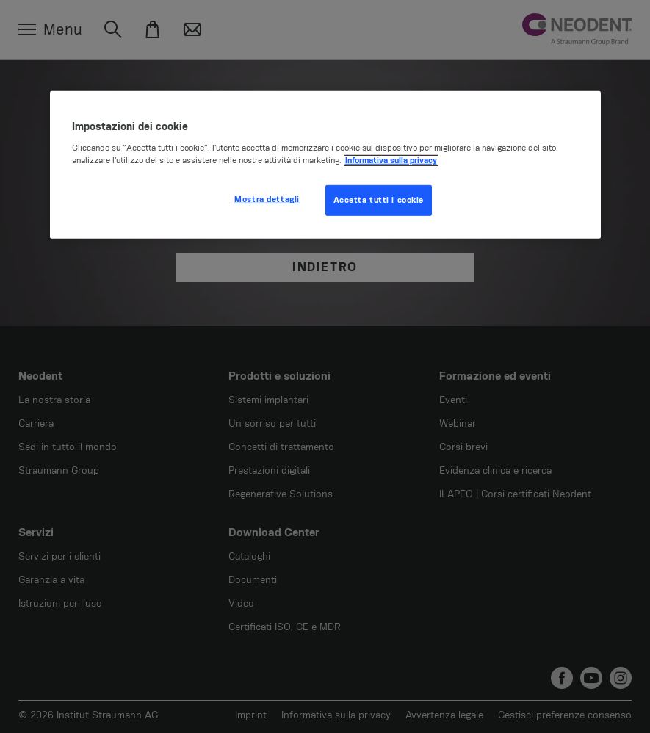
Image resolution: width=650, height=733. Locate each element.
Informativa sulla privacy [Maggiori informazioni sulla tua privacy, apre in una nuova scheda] (391, 160)
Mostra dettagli (267, 199)
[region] (325, 164)
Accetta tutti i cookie (379, 200)
